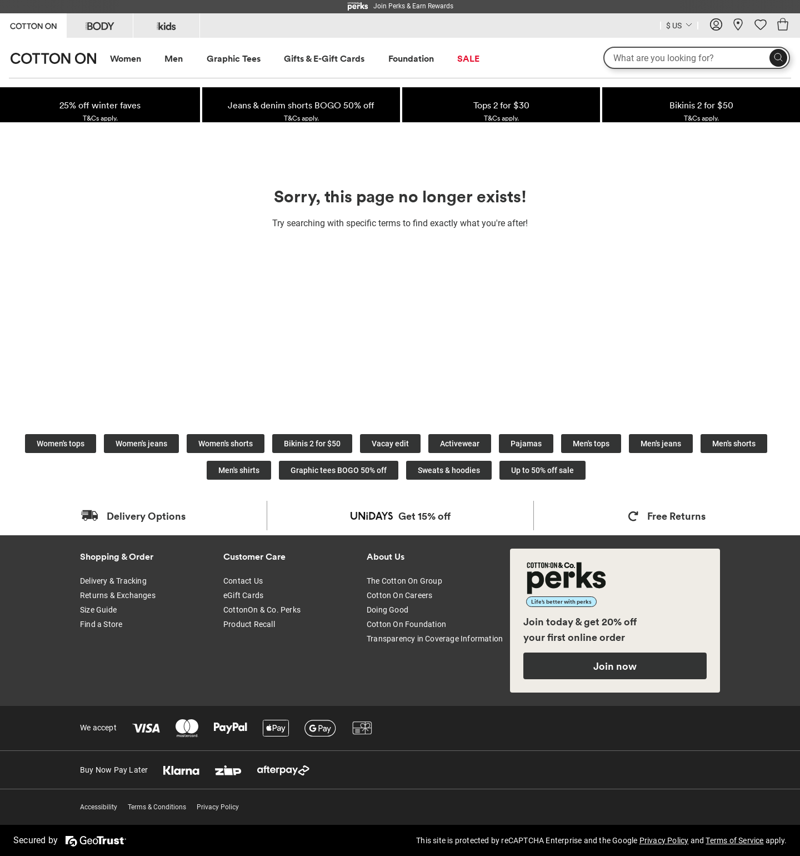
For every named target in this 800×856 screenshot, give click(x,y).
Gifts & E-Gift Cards (324, 58)
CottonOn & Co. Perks (262, 609)
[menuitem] (135, 59)
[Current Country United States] (679, 27)
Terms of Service (734, 840)
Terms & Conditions (157, 807)
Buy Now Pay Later (114, 769)
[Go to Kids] (166, 25)
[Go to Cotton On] (33, 24)
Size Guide (98, 609)
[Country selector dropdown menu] (679, 24)
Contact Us (243, 580)
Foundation (411, 58)
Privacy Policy (218, 807)
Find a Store (101, 624)
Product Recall (249, 624)
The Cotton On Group (404, 580)
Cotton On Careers (399, 595)
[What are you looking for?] (696, 58)
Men (173, 58)
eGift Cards (243, 595)
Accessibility (98, 807)
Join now (615, 666)
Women (125, 58)
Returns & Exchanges (118, 595)
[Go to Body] (100, 25)
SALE (468, 58)
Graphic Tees (234, 58)
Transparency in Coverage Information (435, 638)
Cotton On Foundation (406, 624)
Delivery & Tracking (113, 580)
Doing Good (387, 609)
